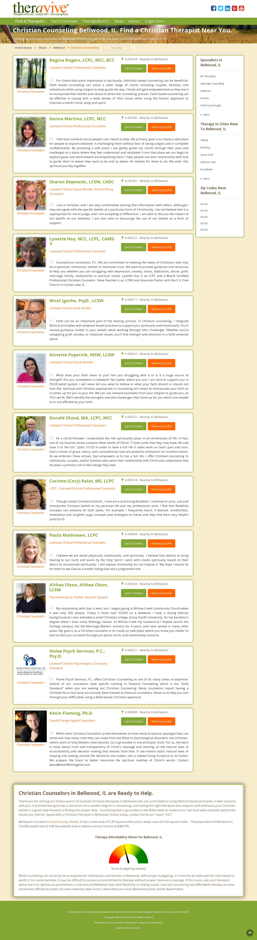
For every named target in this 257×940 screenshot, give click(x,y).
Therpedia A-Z (96, 21)
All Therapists (208, 76)
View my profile (161, 68)
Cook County (59, 822)
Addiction (205, 90)
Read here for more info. (128, 927)
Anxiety (204, 98)
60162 (204, 204)
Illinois (43, 47)
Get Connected (64, 21)
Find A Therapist (31, 21)
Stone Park (206, 154)
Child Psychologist (210, 105)
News (119, 21)
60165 (204, 223)
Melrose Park (208, 162)
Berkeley (205, 147)
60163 (204, 210)
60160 (204, 217)
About (134, 21)
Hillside (204, 140)
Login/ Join (155, 21)
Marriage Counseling (212, 83)
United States (23, 47)
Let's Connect (134, 68)
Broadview (206, 169)
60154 (204, 229)
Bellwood (59, 47)
